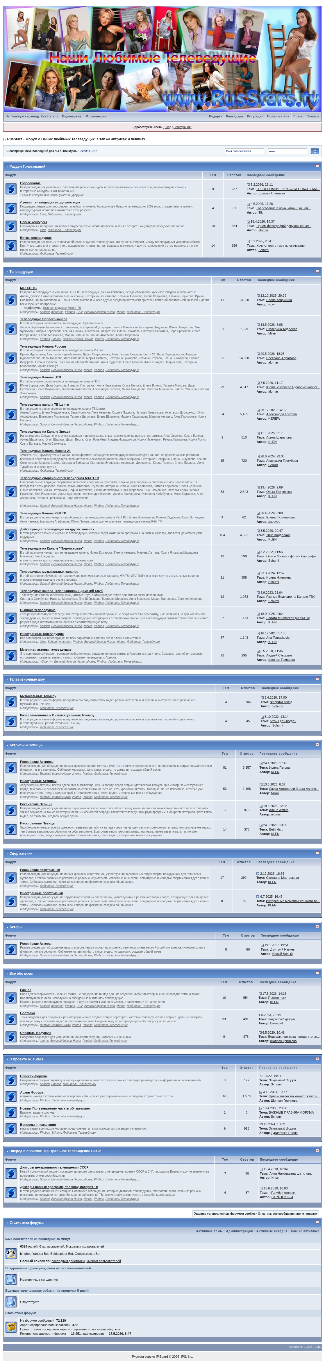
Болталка (27, 1013)
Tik (260, 212)
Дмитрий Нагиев (282, 949)
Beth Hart (275, 829)
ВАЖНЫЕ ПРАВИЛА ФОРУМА (291, 1112)
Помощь (313, 116)
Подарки (215, 116)
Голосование (30, 183)
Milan (272, 333)
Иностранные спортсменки (41, 893)
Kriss (275, 1177)
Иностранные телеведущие (42, 634)
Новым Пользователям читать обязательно (55, 1108)
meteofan (57, 312)
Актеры (16, 927)
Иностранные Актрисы (38, 781)
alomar (263, 230)
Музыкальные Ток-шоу (38, 696)
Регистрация (182, 127)
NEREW (274, 418)
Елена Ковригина (279, 300)
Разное (25, 990)
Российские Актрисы (36, 761)
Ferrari (273, 465)
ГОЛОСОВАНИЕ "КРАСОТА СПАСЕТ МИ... (288, 189)
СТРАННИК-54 (282, 1197)
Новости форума (33, 1076)
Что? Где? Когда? (283, 721)
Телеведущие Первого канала (43, 319)
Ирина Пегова (279, 767)
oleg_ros (113, 1329)
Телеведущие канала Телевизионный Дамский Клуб (61, 591)
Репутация (255, 116)
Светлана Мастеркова (282, 877)
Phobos (70, 312)
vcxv (271, 304)
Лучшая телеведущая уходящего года (50, 202)
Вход (168, 127)
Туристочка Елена (284, 1133)
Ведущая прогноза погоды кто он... (294, 1036)
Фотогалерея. (96, 116)
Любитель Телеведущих (64, 214)
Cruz (43, 214)
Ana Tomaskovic (278, 637)
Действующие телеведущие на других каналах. (57, 529)
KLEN (272, 441)
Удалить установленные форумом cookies (225, 1213)
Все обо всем (21, 973)
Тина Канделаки (278, 535)
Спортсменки (21, 853)
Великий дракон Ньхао (99, 312)
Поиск (298, 116)
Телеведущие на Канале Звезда (45, 431)
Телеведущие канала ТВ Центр (44, 404)
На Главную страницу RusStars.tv (32, 116)
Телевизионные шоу (27, 679)
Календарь (234, 116)
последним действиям (68, 1261)
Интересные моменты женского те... (293, 901)
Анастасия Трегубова (282, 460)
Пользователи (278, 116)
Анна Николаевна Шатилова (290, 1173)
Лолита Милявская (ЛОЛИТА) (288, 618)
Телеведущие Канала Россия (43, 346)
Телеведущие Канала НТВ (40, 377)
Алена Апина (278, 810)
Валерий (276, 1023)
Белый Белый (282, 954)
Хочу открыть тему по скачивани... (281, 245)
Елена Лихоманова (280, 517)
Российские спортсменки (40, 870)
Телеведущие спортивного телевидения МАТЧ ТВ (59, 478)
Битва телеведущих (35, 237)
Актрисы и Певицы (26, 745)
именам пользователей (103, 1261)
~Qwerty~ (46, 661)
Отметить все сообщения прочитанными (287, 1213)
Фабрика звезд (281, 702)
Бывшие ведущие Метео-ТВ (62, 307)
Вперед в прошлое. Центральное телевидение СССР (55, 1151)
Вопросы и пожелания (38, 1124)
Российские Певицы (36, 804)
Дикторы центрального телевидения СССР (54, 1167)
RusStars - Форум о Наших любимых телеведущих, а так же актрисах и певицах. (76, 139)
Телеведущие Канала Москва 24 (45, 450)
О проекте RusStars (26, 1059)
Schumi (263, 250)
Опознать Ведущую (35, 1033)
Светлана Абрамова (281, 358)
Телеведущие (21, 272)
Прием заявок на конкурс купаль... (294, 1096)
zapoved (274, 521)
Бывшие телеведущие (38, 610)
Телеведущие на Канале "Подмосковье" (51, 548)
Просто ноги (277, 997)
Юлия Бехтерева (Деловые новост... (293, 387)
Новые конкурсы (33, 222)
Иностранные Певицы (37, 823)
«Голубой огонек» (282, 1192)
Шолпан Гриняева (271, 193)
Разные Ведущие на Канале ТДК (290, 596)
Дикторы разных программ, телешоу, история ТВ (59, 1187)
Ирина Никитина (278, 577)
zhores (121, 312)
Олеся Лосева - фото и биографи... (292, 556)
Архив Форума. (32, 1092)
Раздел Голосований (28, 166)
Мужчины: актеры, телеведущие (46, 649)
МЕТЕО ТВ (28, 288)
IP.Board (162, 1356)
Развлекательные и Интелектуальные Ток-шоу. (57, 715)
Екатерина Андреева (281, 329)
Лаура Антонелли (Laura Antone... (293, 788)
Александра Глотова (281, 414)
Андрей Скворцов (279, 655)
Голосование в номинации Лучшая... (283, 208)
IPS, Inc (186, 1356)
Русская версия (143, 1356)
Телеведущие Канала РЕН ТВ (43, 513)
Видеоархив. (72, 116)
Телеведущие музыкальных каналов (49, 571)
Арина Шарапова (279, 437)
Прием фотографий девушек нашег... (283, 226)
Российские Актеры (35, 943)
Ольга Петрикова (279, 491)
